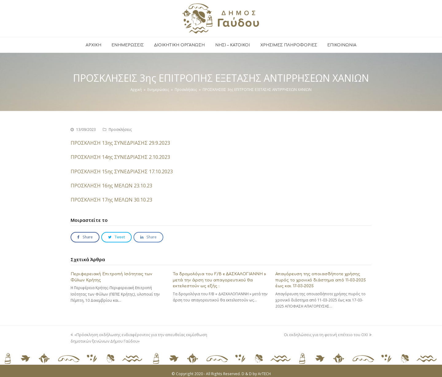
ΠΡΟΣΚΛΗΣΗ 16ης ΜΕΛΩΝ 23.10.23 (111, 185)
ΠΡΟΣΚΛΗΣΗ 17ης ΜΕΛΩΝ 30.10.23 (111, 199)
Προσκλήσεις (120, 129)
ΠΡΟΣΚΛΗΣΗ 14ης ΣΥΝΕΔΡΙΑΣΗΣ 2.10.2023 (120, 157)
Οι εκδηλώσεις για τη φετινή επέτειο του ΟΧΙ (327, 334)
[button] (85, 237)
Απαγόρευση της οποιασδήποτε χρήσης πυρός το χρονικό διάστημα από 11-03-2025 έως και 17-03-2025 (320, 280)
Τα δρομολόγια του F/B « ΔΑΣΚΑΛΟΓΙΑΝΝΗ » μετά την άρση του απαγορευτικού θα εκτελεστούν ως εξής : (219, 280)
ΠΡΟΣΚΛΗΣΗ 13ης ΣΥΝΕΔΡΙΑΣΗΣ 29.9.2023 (120, 142)
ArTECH (264, 373)
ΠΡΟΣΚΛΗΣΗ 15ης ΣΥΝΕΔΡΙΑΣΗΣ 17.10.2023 (122, 171)
